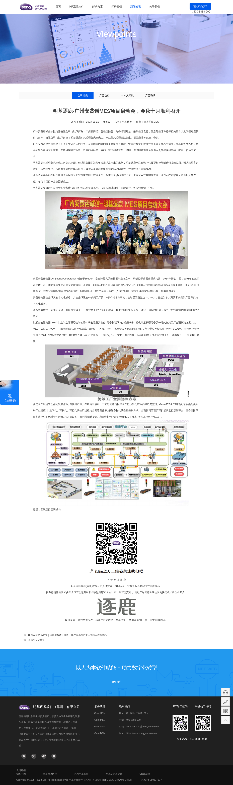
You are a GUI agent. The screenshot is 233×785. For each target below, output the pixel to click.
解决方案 (97, 6)
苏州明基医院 (81, 773)
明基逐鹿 (127, 121)
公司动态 (83, 95)
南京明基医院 (50, 773)
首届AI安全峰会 (36, 639)
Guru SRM (99, 726)
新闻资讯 (135, 6)
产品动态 (104, 95)
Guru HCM (99, 713)
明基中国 (21, 773)
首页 (58, 6)
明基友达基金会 (114, 773)
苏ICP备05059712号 (152, 779)
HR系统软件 (76, 6)
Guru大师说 (127, 95)
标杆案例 (116, 6)
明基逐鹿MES (151, 121)
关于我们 (154, 6)
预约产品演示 (200, 6)
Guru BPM (99, 733)
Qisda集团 (144, 773)
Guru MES (99, 720)
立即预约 (116, 681)
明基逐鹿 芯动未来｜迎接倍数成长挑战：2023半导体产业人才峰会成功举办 (67, 635)
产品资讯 (150, 95)
